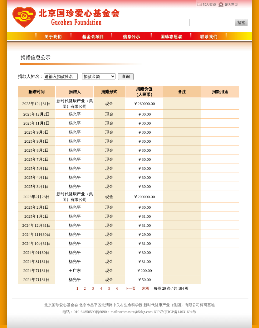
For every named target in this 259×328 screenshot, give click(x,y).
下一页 (130, 288)
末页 (145, 288)
